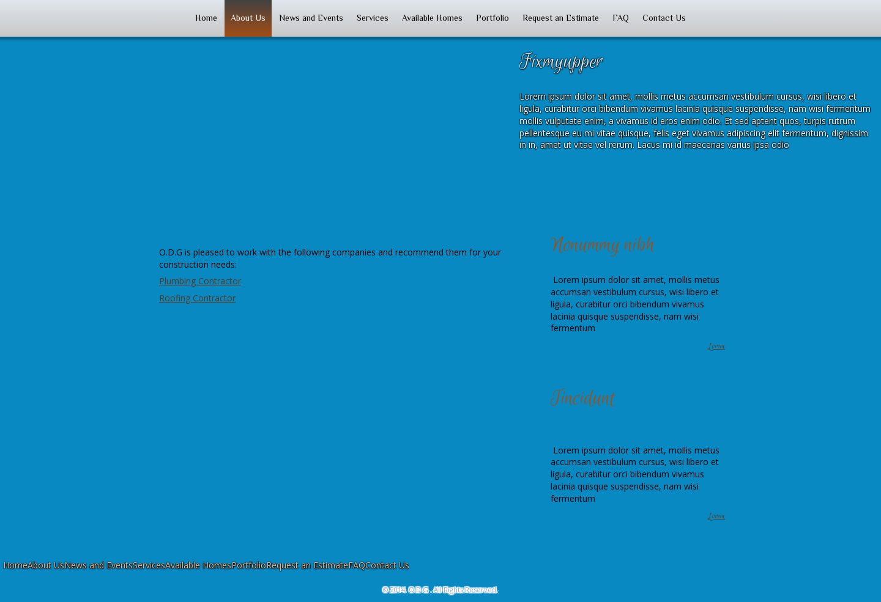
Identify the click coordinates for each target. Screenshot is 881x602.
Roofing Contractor (197, 298)
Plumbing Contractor (200, 281)
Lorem (716, 346)
